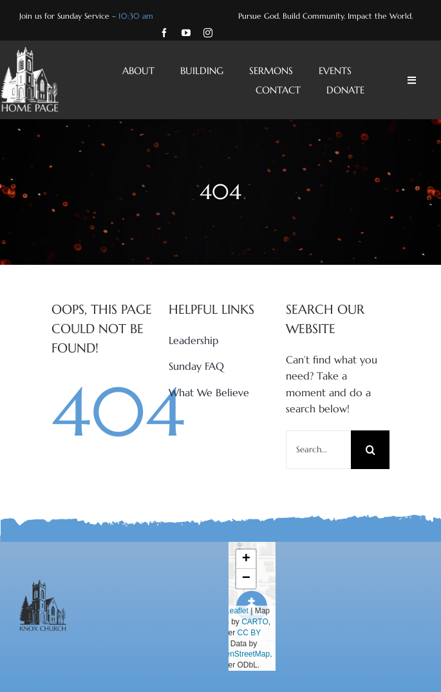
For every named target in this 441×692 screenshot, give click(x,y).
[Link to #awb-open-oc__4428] (412, 80)
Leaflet (231, 610)
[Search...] (318, 449)
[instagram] (207, 32)
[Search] (370, 449)
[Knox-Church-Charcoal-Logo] (42, 585)
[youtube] (186, 32)
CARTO (254, 621)
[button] (246, 559)
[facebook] (164, 32)
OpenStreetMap (242, 653)
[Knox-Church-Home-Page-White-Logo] (30, 52)
